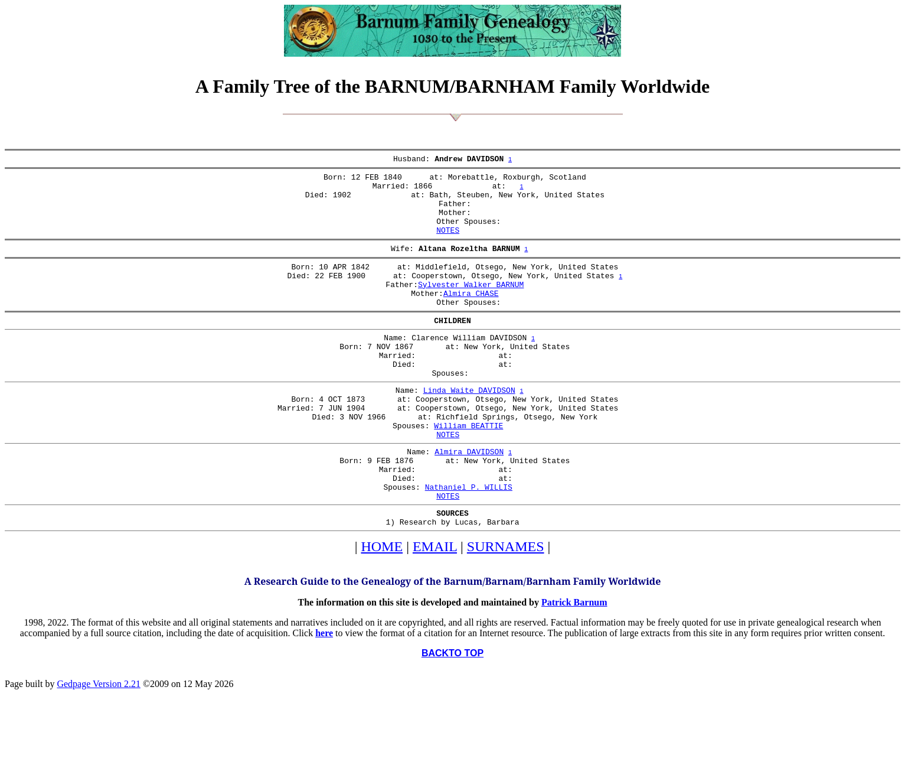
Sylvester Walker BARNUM (471, 305)
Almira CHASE (471, 316)
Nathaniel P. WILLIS (468, 541)
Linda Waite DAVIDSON (469, 427)
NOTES (447, 244)
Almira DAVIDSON (469, 499)
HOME (382, 606)
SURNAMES (505, 606)
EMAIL (435, 606)
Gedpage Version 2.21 (98, 744)
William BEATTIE (468, 469)
